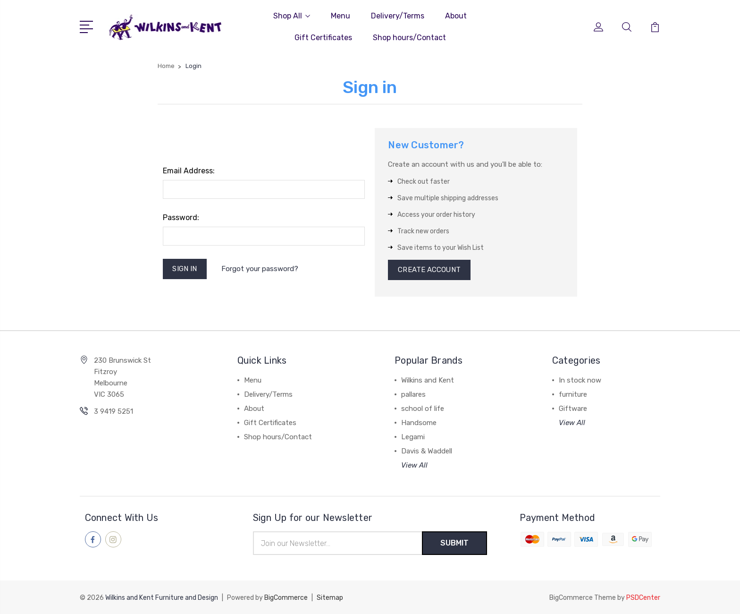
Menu (340, 15)
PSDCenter (643, 598)
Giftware (573, 409)
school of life (422, 409)
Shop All (291, 15)
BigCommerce (286, 598)
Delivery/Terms (397, 15)
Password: (181, 217)
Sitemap (330, 598)
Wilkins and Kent (427, 380)
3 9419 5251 (113, 412)
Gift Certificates (323, 37)
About (456, 15)
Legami (413, 437)
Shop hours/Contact (409, 37)
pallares (413, 395)
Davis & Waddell (426, 451)
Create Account (429, 270)
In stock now (580, 380)
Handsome (419, 423)
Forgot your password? (259, 268)
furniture (573, 395)
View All (414, 465)
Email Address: (189, 170)
